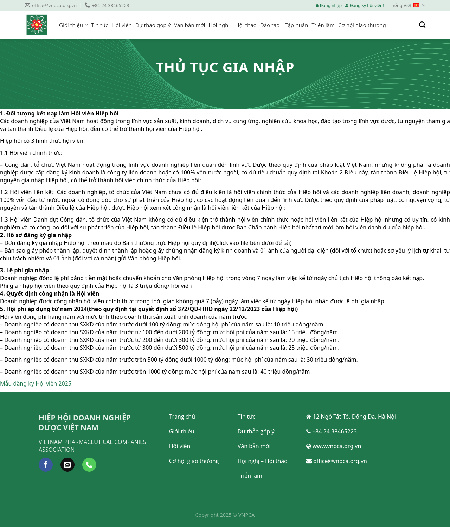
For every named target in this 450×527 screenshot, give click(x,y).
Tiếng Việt (408, 5)
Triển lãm (323, 24)
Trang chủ (182, 416)
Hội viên (122, 24)
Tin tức (99, 24)
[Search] (422, 25)
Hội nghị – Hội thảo (233, 24)
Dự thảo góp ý (153, 24)
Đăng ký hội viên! (364, 5)
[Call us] (89, 465)
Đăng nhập (329, 5)
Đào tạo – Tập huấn (284, 24)
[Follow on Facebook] (46, 465)
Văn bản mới (189, 24)
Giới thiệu (73, 24)
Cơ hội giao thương (362, 24)
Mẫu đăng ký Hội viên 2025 (35, 383)
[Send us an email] (67, 465)
